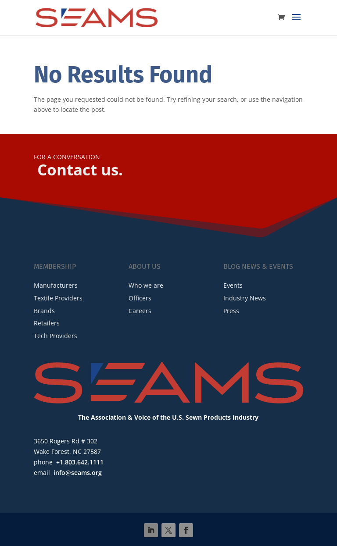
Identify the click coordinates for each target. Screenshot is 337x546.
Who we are (146, 285)
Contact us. (80, 169)
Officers (140, 298)
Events (233, 285)
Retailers (47, 323)
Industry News (244, 298)
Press (231, 311)
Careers (140, 311)
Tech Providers (55, 336)
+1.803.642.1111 (80, 462)
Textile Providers (58, 298)
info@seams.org (78, 472)
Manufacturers (56, 285)
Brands (44, 311)
